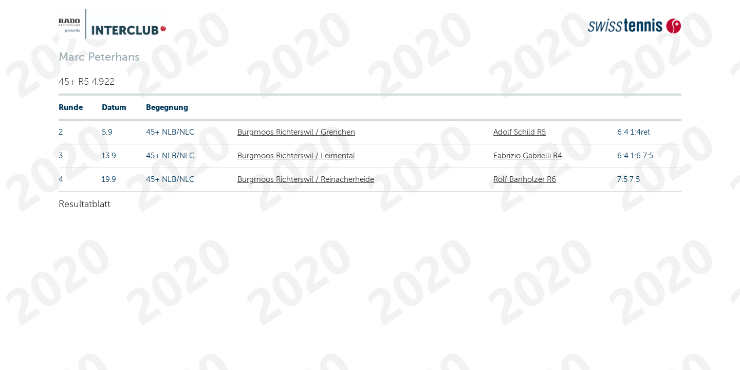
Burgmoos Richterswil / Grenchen (296, 132)
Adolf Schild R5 (519, 132)
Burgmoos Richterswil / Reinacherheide (305, 179)
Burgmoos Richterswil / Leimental (296, 156)
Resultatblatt (84, 204)
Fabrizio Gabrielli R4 (527, 156)
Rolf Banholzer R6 (524, 179)
